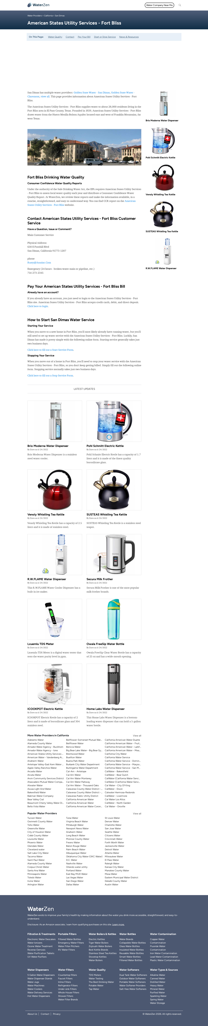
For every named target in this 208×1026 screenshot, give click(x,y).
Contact (70, 36)
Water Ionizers (34, 942)
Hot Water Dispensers (38, 996)
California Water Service (117, 757)
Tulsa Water (72, 818)
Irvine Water (33, 881)
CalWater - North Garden (118, 803)
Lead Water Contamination (164, 956)
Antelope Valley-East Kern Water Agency (48, 764)
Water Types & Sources (164, 969)
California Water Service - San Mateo (124, 768)
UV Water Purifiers (36, 956)
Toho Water (33, 825)
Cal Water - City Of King (117, 785)
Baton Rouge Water (76, 846)
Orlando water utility (76, 867)
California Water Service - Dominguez (124, 761)
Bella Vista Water (36, 806)
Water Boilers (95, 960)
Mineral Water (157, 989)
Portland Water (73, 870)
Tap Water (94, 989)
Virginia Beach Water (77, 821)
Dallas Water (72, 884)
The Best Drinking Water (101, 982)
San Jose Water (113, 828)
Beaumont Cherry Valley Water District (47, 803)
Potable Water (96, 985)
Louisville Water (35, 839)
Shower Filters (65, 996)
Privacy (56, 1014)
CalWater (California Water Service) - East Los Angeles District (137, 778)
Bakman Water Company (40, 796)
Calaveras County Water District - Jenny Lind (89, 792)
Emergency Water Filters (71, 942)
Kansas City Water (114, 867)
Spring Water (156, 999)
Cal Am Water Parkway (78, 782)
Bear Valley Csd (35, 799)
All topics (58, 5)
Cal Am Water (73, 775)
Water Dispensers (38, 969)
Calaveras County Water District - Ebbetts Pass (90, 789)
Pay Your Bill (84, 36)
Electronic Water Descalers (41, 939)
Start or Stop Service (105, 36)
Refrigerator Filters (68, 985)
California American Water (80, 799)
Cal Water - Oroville (115, 806)
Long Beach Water (75, 835)
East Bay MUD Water (76, 874)
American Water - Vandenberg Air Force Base (51, 757)
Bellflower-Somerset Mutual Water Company (89, 739)
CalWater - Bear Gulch (116, 775)
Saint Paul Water (36, 860)
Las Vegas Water (74, 877)
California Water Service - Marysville (124, 764)
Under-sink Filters (67, 989)
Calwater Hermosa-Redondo (120, 792)
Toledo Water (34, 877)
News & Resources (129, 36)
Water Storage (157, 1003)
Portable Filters (67, 934)
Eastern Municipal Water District (121, 877)
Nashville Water (74, 863)
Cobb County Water (37, 835)
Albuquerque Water (76, 853)
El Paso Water (112, 860)
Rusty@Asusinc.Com (39, 262)
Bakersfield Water (36, 792)
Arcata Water (34, 775)
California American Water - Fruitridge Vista (127, 743)
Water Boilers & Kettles (102, 934)
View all (134, 735)
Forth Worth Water (114, 842)
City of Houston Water (39, 832)
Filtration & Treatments (113, 5)
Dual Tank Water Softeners (133, 975)
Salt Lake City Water (38, 853)
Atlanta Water (112, 853)
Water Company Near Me (159, 5)
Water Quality (91, 5)
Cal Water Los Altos (115, 799)
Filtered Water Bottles (69, 939)
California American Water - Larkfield (124, 746)
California (48, 15)
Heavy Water (156, 985)
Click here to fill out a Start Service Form (50, 349)
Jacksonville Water (114, 846)
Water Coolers (34, 989)
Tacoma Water (34, 856)
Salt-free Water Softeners (132, 989)
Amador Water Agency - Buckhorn (45, 746)
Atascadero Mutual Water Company (46, 782)
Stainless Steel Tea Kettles (102, 953)
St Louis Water (112, 818)
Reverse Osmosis (36, 949)
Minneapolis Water (37, 874)
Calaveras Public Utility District (82, 796)
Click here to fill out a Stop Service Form (50, 375)
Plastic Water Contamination (165, 960)
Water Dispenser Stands (39, 978)
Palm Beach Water (75, 849)
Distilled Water (157, 982)
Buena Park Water (75, 761)
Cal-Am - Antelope (76, 771)
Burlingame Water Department (82, 768)
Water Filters (73, 5)
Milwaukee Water (114, 856)
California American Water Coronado (85, 806)
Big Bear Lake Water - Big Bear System (86, 750)
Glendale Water (35, 846)
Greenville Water (36, 828)
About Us (32, 1014)
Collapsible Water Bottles (132, 942)
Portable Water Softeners (132, 982)
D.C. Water (71, 860)
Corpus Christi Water (38, 867)
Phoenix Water (34, 842)
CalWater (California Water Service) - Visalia (128, 782)
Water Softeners (129, 969)
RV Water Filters (66, 949)
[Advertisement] (104, 62)
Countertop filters (67, 975)
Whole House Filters (68, 992)
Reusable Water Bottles (131, 953)
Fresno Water (73, 842)
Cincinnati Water (113, 839)
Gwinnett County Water (39, 821)
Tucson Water (34, 818)
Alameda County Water (39, 743)
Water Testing (96, 978)
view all (45, 96)
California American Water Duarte (122, 739)
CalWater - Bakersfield (116, 771)
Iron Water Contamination (163, 953)
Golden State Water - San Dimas (92, 92)
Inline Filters (64, 982)
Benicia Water (73, 746)
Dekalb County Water (116, 881)
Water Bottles (127, 934)
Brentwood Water (75, 753)
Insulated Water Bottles (131, 949)
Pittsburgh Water (74, 825)
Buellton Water (74, 757)
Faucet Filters (65, 978)
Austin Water (111, 884)
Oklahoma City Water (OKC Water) (84, 856)
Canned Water (157, 978)
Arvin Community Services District (45, 778)
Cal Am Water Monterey (78, 778)
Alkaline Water (157, 975)
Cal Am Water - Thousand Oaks (82, 785)
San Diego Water (74, 881)
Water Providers (34, 15)
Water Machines (35, 985)
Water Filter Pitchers (68, 946)
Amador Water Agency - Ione (42, 750)
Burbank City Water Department (83, 764)
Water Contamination (163, 934)
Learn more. (118, 924)
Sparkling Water (158, 996)
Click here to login (37, 306)
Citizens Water (112, 835)
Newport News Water (77, 828)
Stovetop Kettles (97, 956)
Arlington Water (35, 884)
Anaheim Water (35, 761)
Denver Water (112, 821)
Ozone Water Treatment (40, 946)
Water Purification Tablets (40, 953)
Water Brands (126, 939)
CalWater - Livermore (116, 796)
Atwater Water (35, 785)
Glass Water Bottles (129, 946)
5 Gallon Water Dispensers (41, 975)
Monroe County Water (77, 839)
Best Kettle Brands (98, 949)
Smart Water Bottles (130, 956)
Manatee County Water (117, 870)
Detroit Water (112, 849)
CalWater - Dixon (114, 789)
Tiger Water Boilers (98, 942)
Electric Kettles (97, 939)
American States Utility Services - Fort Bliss (50, 753)
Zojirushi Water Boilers (100, 946)
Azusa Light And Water (39, 789)
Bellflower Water (74, 743)
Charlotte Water (113, 825)
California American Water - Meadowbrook (127, 750)
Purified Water (157, 992)
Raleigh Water (112, 863)
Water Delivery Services (39, 992)
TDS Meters (95, 975)
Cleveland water (36, 849)
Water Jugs (33, 982)
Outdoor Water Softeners (132, 978)
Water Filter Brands (68, 999)
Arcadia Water (34, 771)
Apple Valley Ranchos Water (42, 768)
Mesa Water (111, 874)
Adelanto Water (35, 739)
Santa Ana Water (36, 870)
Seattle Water (112, 832)
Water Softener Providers (132, 985)
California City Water (116, 753)
